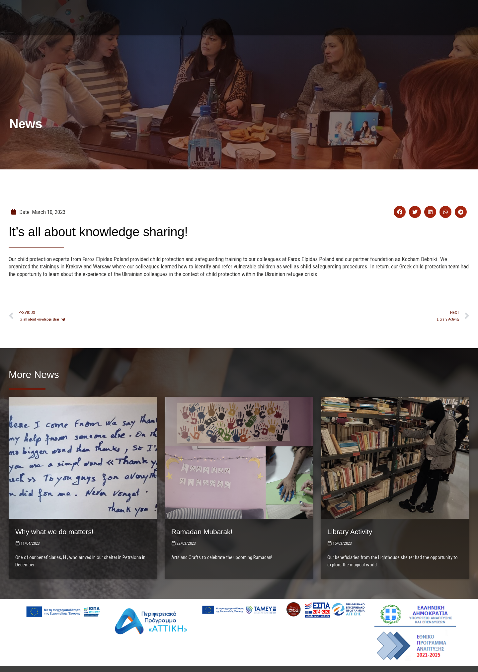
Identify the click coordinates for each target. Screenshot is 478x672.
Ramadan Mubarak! (206, 506)
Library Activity (353, 506)
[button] (400, 213)
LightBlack (301, 653)
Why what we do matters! (60, 506)
